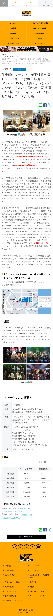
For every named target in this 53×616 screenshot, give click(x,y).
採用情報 (33, 582)
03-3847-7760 (24, 508)
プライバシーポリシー (38, 596)
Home (4, 54)
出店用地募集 (10, 587)
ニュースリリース (36, 570)
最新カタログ (10, 575)
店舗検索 (8, 566)
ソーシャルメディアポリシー (14, 602)
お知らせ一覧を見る (26, 536)
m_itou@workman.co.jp (11, 517)
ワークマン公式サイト (26, 13)
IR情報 (32, 587)
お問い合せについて (37, 591)
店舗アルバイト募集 (12, 582)
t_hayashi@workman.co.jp (12, 511)
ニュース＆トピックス (10, 57)
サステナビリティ (11, 591)
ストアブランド (35, 566)
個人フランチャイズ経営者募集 (39, 576)
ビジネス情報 (10, 570)
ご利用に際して (10, 596)
